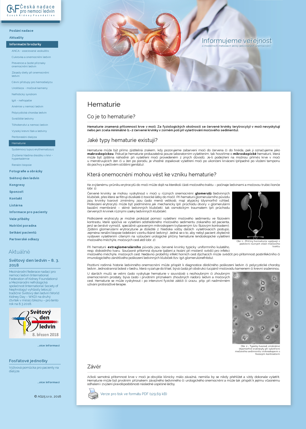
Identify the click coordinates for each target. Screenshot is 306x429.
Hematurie (19, 143)
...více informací (48, 345)
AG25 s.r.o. (45, 396)
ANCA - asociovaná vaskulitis (30, 50)
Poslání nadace (21, 30)
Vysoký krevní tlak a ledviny (29, 131)
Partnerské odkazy (24, 239)
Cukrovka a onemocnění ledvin (31, 57)
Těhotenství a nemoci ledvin (30, 124)
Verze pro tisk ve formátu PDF (133, 394)
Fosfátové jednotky (28, 360)
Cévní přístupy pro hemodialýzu (32, 82)
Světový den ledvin (24, 178)
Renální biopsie (22, 165)
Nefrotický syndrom (24, 94)
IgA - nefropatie (22, 100)
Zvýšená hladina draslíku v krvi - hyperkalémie (32, 157)
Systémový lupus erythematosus (33, 149)
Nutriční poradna (22, 225)
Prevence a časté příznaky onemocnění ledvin (28, 64)
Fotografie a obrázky (25, 171)
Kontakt (15, 198)
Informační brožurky (25, 44)
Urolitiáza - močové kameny (30, 88)
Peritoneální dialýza (24, 137)
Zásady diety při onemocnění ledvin (30, 74)
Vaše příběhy (19, 219)
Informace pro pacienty (28, 212)
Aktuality (16, 37)
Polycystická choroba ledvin (29, 112)
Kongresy (17, 185)
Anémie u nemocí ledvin (27, 106)
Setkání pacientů (22, 232)
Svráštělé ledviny (23, 118)
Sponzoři (16, 192)
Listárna (15, 205)
